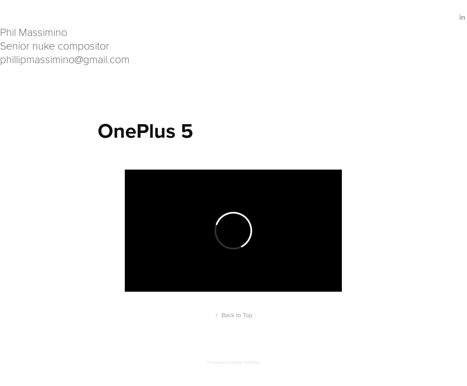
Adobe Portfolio (245, 362)
